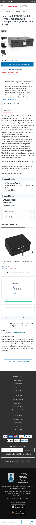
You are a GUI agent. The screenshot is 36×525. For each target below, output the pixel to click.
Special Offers (6, 1)
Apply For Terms (18, 406)
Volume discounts (18, 380)
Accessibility (18, 383)
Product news (18, 423)
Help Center (18, 387)
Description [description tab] (8, 110)
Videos (16, 103)
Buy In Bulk (6, 103)
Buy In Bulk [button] (18, 217)
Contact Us (18, 390)
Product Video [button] (18, 211)
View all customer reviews (18, 361)
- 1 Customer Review (9, 75)
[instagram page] (22, 461)
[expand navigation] (1, 6)
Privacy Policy (18, 426)
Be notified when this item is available (17, 64)
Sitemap (26, 498)
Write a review (18, 293)
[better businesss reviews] (11, 478)
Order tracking (18, 403)
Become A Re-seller (18, 410)
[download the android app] (18, 512)
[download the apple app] (18, 507)
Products (7, 11)
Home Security (16, 11)
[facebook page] (17, 461)
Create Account (18, 400)
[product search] (23, 522)
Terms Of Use (18, 429)
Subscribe (29, 450)
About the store (18, 419)
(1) (11, 266)
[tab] (8, 110)
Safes (24, 11)
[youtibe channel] (28, 461)
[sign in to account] (33, 6)
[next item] (4, 55)
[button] (21, 42)
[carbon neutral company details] (23, 478)
